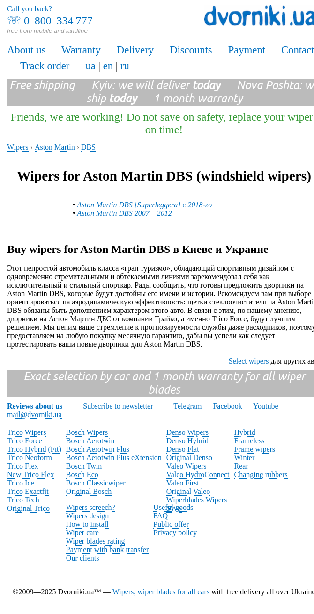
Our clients (82, 558)
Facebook (227, 406)
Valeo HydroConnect (198, 474)
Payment (246, 50)
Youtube (265, 406)
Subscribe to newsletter (118, 406)
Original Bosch (89, 491)
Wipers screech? (90, 507)
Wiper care (82, 533)
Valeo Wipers (186, 466)
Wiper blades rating (95, 541)
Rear (241, 466)
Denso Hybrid (187, 441)
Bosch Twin (84, 466)
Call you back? (29, 9)
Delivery (135, 50)
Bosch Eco (82, 474)
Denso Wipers (187, 432)
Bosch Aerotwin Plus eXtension (114, 458)
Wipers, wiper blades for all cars (160, 592)
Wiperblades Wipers (196, 500)
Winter (244, 458)
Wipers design (87, 516)
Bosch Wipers (87, 432)
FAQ (160, 516)
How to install (87, 524)
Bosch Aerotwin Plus (97, 449)
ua (90, 66)
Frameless (249, 441)
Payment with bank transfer (107, 549)
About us (26, 50)
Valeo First (182, 483)
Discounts (191, 50)
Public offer (171, 524)
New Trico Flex (30, 474)
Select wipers (249, 361)
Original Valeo (188, 491)
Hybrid (244, 432)
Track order (45, 66)
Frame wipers (255, 449)
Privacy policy (175, 533)
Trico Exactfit (28, 491)
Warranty (81, 50)
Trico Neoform (29, 458)
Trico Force (24, 441)
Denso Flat (182, 449)
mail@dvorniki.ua (34, 414)
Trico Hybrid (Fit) (34, 449)
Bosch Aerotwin (90, 441)
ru (124, 66)
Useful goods (173, 507)
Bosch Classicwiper (96, 483)
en (108, 66)
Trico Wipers (26, 432)
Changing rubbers (261, 474)
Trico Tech (23, 500)
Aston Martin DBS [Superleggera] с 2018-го (144, 205)
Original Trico (28, 508)
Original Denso (189, 458)
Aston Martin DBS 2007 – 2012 (124, 213)
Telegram (187, 406)
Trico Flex (22, 466)
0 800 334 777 (58, 21)
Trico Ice (20, 483)
